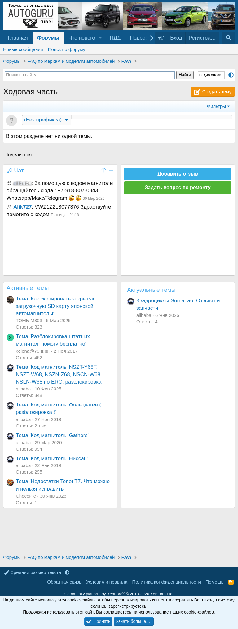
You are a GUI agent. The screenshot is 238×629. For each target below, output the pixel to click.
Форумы (48, 38)
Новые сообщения (23, 49)
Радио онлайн (211, 75)
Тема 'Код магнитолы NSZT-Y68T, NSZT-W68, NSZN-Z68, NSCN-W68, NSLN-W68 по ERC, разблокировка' (59, 375)
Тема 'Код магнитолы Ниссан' (52, 459)
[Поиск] (228, 38)
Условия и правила (106, 581)
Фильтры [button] (216, 106)
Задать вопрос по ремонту (177, 188)
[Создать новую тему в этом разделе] (151, 121)
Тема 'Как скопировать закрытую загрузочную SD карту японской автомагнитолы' (56, 306)
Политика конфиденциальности (166, 581)
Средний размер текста (33, 572)
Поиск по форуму (67, 49)
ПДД (115, 38)
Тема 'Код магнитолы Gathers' (52, 436)
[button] (100, 38)
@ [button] (9, 184)
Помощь (214, 581)
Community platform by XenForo (119, 594)
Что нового (81, 38)
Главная (18, 38)
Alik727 (22, 207)
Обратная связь (64, 581)
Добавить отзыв (177, 174)
